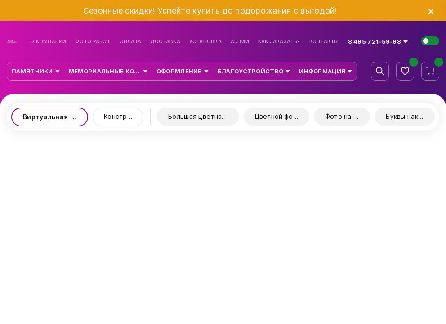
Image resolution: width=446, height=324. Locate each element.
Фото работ (92, 41)
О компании (48, 41)
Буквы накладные (410, 116)
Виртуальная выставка (55, 117)
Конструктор (123, 116)
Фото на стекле (347, 116)
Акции (240, 41)
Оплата (130, 41)
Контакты (324, 41)
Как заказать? (279, 41)
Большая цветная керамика (203, 116)
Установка (205, 41)
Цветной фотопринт (282, 116)
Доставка (165, 41)
